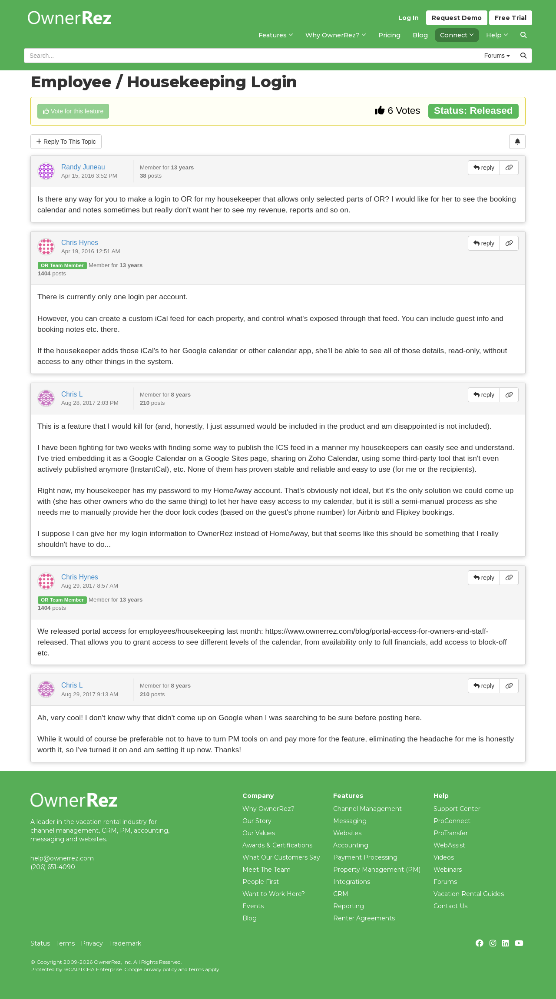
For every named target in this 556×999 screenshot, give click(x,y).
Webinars (448, 869)
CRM (340, 894)
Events (253, 906)
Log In (408, 18)
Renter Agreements (364, 918)
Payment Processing (365, 857)
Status (40, 943)
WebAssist (449, 845)
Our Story (256, 821)
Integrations (351, 882)
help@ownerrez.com (62, 858)
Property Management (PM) (376, 869)
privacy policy (160, 969)
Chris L (72, 394)
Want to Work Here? (273, 894)
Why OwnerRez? (268, 809)
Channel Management (367, 809)
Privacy (92, 943)
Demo (457, 18)
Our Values (258, 833)
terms (196, 969)
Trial (510, 18)
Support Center (457, 809)
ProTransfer (451, 833)
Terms (65, 943)
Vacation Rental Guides (469, 894)
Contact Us (450, 906)
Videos (444, 857)
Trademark (125, 943)
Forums (445, 882)
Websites (347, 833)
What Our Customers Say (281, 857)
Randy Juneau (83, 167)
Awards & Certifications (277, 845)
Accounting (350, 845)
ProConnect (452, 821)
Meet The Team (266, 869)
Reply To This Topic (66, 141)
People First (260, 882)
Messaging (350, 821)
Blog (249, 918)
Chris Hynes (79, 242)
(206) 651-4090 (52, 867)
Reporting (348, 906)
